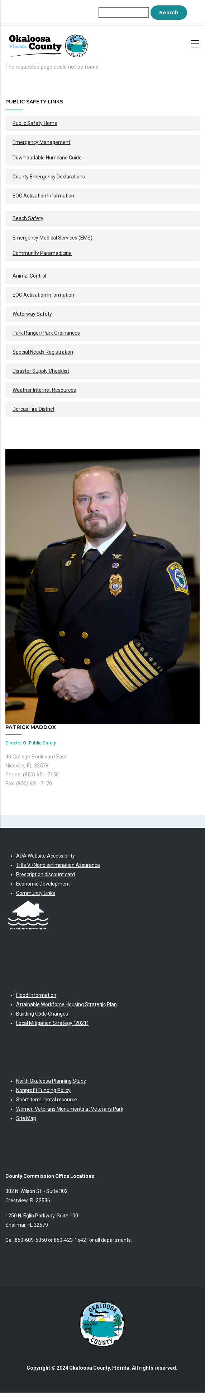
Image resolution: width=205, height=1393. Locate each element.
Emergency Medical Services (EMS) (52, 238)
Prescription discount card (45, 874)
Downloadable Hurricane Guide (47, 158)
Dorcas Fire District (33, 409)
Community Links (35, 893)
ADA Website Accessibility (45, 856)
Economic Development (43, 884)
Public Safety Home (35, 123)
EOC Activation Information (43, 196)
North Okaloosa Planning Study (51, 1081)
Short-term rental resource (46, 1099)
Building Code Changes (42, 1014)
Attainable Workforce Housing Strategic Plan (66, 1004)
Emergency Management (41, 142)
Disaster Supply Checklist (41, 371)
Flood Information (36, 995)
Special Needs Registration (43, 352)
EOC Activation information (43, 295)
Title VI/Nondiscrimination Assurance (58, 865)
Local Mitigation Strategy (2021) (52, 1023)
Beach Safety (28, 218)
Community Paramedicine (42, 253)
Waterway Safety (32, 314)
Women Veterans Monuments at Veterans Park (69, 1109)
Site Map (26, 1118)
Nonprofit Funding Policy (43, 1090)
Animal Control (29, 276)
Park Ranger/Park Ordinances (46, 333)
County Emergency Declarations (49, 177)
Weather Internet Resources (44, 390)
